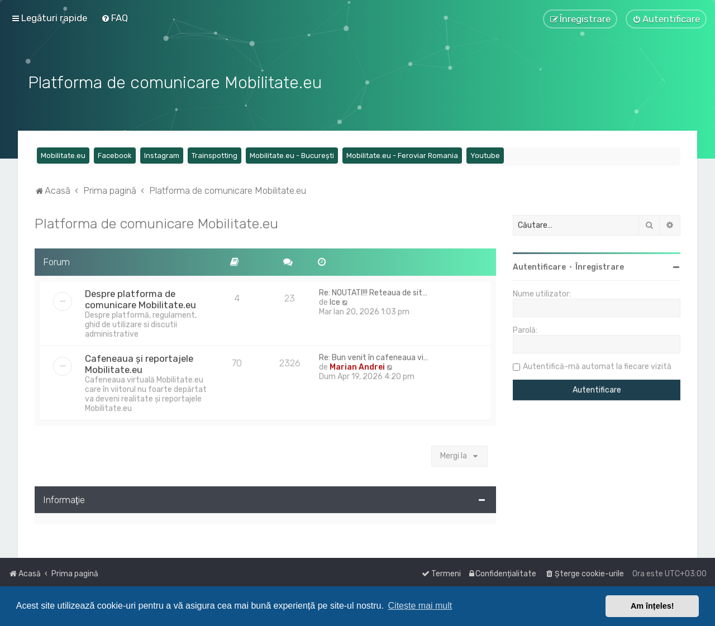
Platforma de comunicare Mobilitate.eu (156, 221)
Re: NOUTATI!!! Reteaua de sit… (373, 290)
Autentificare (539, 265)
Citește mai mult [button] (420, 605)
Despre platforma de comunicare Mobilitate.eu (140, 297)
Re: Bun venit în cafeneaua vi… (373, 355)
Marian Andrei (357, 365)
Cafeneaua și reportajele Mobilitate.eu (139, 362)
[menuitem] (114, 17)
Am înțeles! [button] (652, 605)
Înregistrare (599, 265)
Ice (335, 300)
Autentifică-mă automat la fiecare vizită (597, 364)
